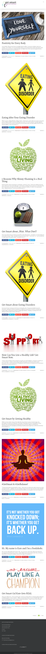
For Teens (30, 56)
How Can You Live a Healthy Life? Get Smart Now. (20, 356)
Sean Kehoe (5, 497)
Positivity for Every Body (14, 43)
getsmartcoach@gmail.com (9, 640)
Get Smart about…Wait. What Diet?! (19, 231)
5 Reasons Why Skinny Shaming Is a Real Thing (22, 180)
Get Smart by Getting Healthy (16, 418)
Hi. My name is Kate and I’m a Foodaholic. (22, 548)
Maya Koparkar (5, 56)
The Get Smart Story (6, 627)
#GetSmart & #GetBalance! (15, 484)
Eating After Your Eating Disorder (18, 117)
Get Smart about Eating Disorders (18, 304)
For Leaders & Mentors (24, 56)
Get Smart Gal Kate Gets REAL (17, 593)
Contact (3, 629)
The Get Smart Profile (6, 626)
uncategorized (7, 371)
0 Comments (9, 57)
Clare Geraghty (5, 317)
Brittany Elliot (5, 370)
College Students (17, 56)
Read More (42, 56)
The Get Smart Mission (6, 624)
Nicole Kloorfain (5, 243)
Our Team (4, 630)
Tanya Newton (5, 130)
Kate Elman (4, 560)
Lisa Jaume (4, 194)
